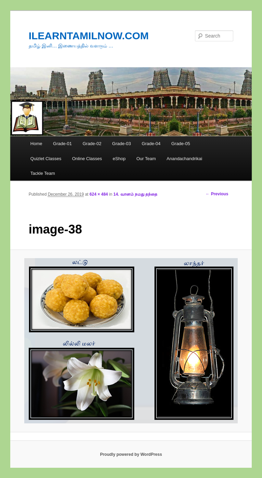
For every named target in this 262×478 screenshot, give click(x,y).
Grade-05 (180, 143)
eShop (119, 158)
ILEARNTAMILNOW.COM (89, 35)
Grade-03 (121, 143)
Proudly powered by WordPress (131, 454)
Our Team (146, 158)
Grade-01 (62, 143)
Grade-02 (91, 143)
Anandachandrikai (184, 158)
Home (36, 143)
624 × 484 (99, 194)
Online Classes (87, 158)
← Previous (217, 194)
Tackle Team (42, 173)
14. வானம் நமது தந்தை (136, 194)
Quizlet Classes (45, 158)
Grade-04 (151, 143)
